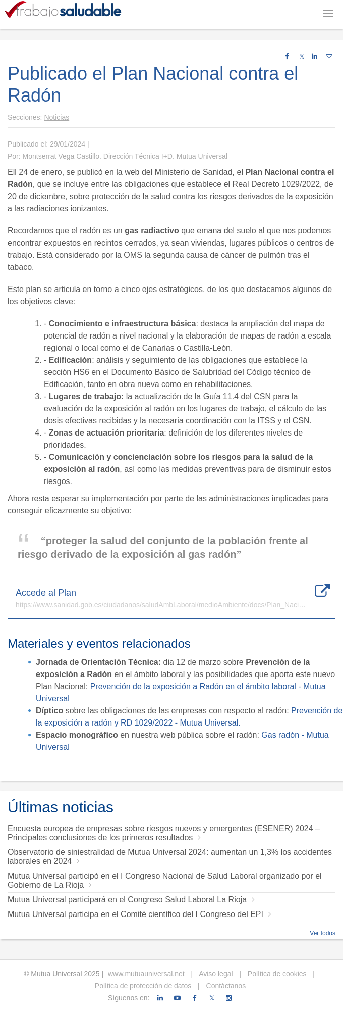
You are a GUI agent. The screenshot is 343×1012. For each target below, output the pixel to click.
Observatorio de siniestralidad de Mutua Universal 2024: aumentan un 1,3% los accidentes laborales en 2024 (170, 856)
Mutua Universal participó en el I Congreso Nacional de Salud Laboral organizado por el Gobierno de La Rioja (165, 880)
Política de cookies (276, 974)
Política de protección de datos (143, 986)
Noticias (56, 117)
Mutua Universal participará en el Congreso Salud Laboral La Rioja (131, 899)
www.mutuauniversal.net (146, 974)
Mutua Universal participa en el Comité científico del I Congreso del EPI (139, 914)
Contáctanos (225, 986)
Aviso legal (215, 974)
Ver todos (322, 933)
